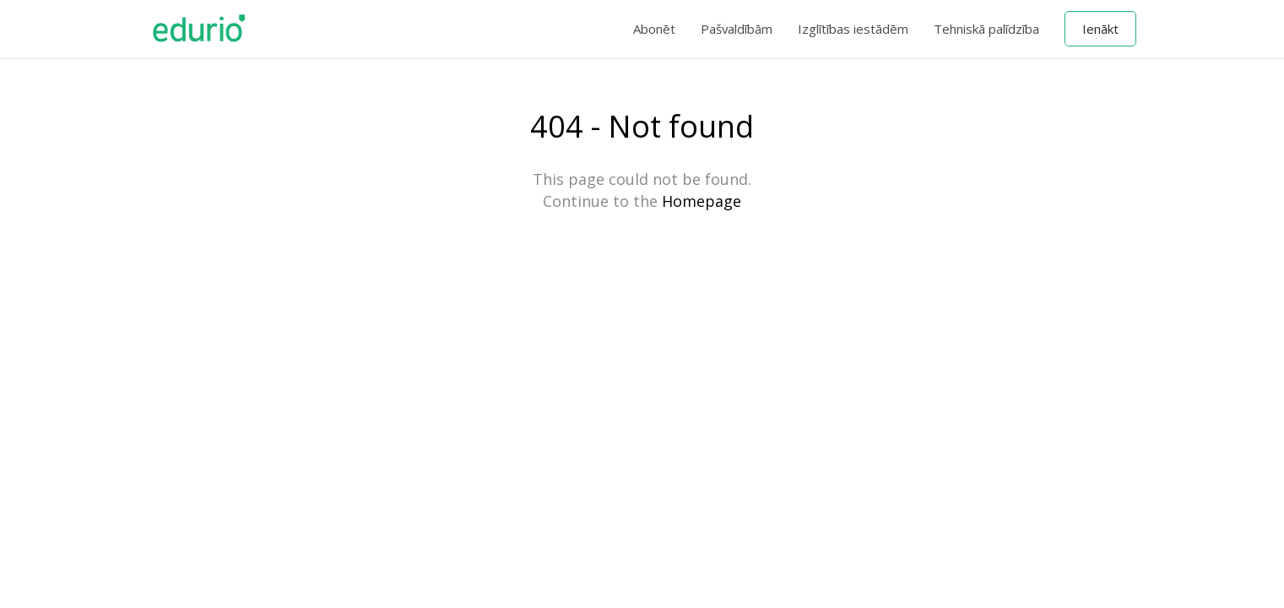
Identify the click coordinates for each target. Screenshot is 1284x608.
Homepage (701, 201)
